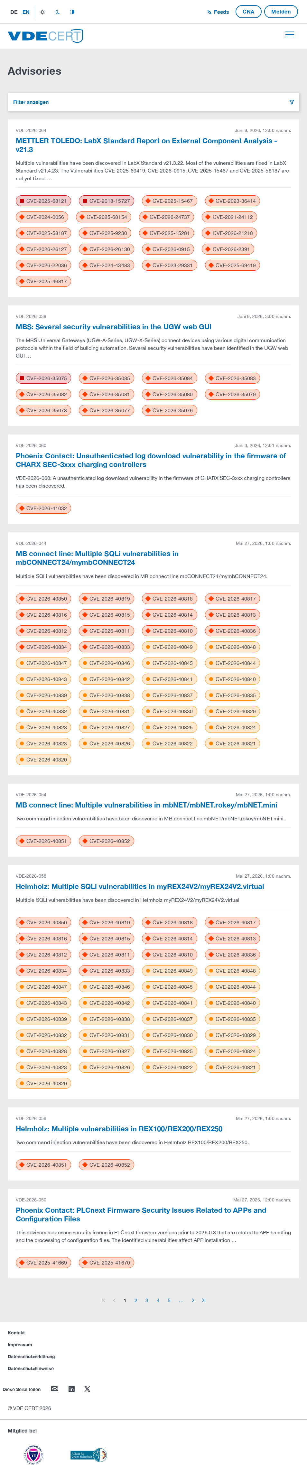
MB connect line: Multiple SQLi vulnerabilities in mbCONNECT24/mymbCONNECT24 (97, 557)
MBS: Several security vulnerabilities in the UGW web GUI (113, 326)
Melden (281, 11)
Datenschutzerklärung (31, 1356)
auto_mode (72, 11)
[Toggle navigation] (289, 34)
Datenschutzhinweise (31, 1368)
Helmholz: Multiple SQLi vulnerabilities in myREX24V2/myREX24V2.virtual (140, 886)
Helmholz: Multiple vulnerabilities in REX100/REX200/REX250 (119, 1129)
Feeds (221, 12)
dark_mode (57, 11)
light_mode (42, 11)
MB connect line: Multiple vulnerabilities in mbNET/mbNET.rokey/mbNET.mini (146, 805)
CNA (249, 11)
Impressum (20, 1344)
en (26, 12)
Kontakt (16, 1332)
